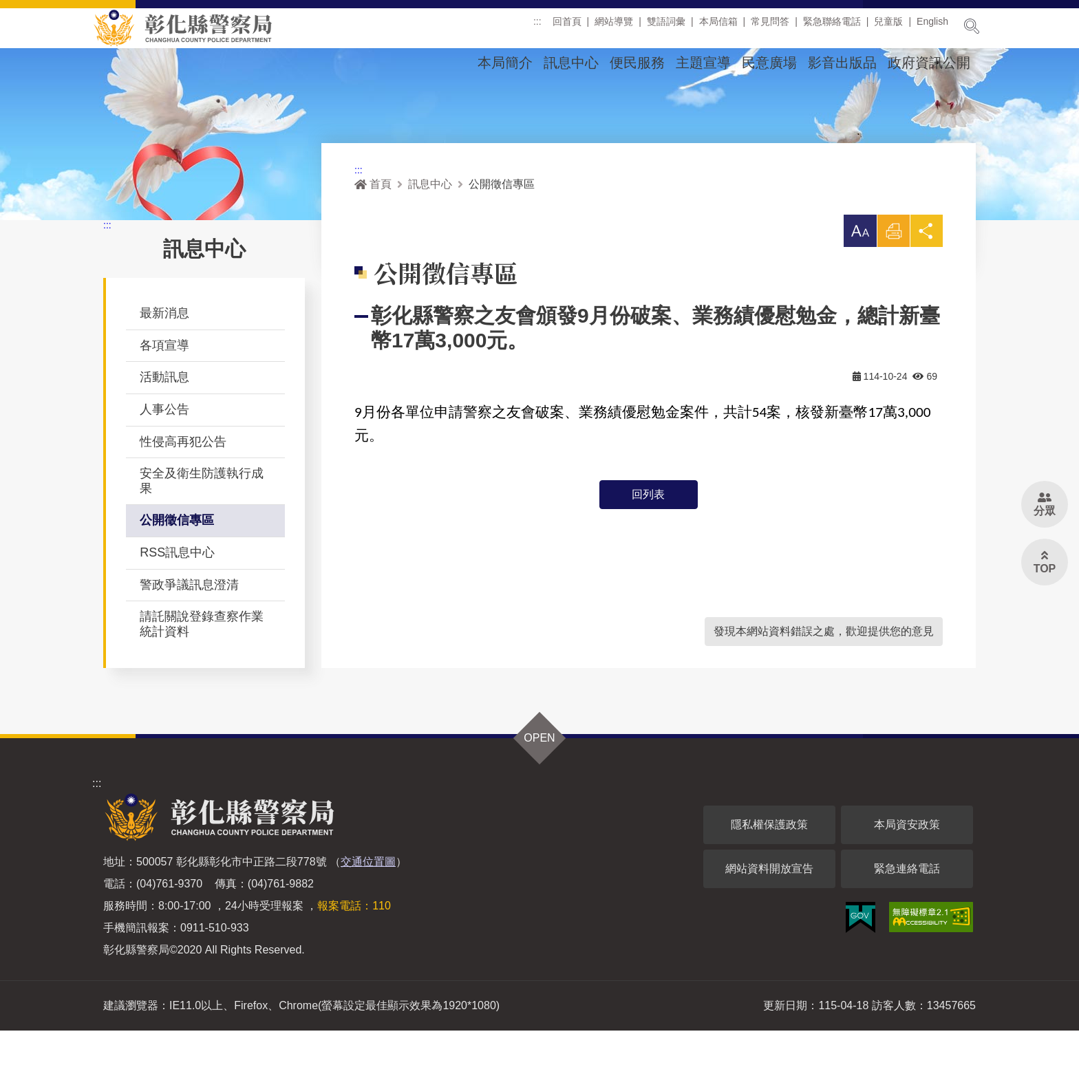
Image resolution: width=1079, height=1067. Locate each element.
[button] (858, 267)
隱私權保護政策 (769, 861)
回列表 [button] (648, 531)
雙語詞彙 (666, 26)
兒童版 (888, 26)
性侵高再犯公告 (183, 478)
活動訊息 (164, 413)
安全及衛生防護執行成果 (202, 517)
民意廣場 (769, 62)
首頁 (373, 220)
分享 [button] (926, 271)
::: (537, 26)
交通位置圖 (368, 898)
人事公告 (164, 446)
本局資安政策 (907, 861)
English (932, 26)
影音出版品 (842, 62)
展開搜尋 (971, 26)
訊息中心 (571, 62)
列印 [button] (892, 271)
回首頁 (567, 26)
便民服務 (637, 62)
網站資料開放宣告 (769, 905)
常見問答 (770, 26)
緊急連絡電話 (907, 905)
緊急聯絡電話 (832, 26)
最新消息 (164, 349)
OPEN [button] (539, 774)
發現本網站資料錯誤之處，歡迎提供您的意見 (824, 667)
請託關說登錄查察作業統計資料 (202, 660)
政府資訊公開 (929, 62)
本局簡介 (505, 62)
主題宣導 (703, 62)
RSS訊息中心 (177, 589)
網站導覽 (614, 26)
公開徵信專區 (177, 556)
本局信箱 (718, 26)
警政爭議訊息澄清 (189, 621)
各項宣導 (164, 382)
